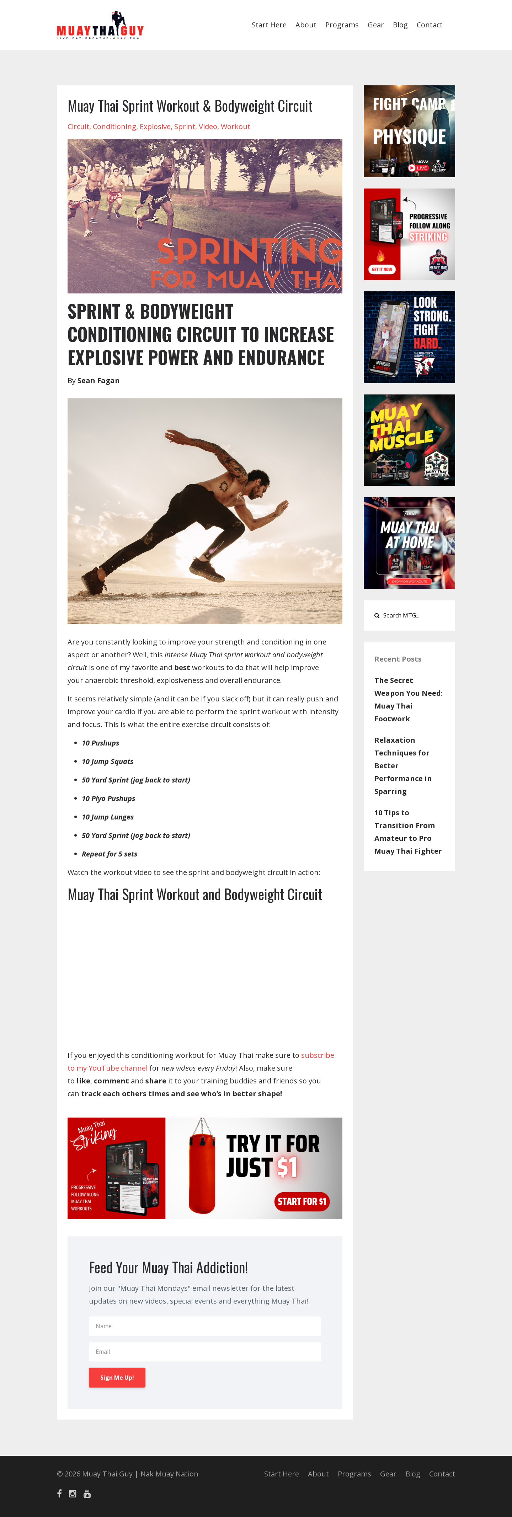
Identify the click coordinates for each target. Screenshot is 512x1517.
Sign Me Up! (117, 1377)
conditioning (114, 126)
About (305, 25)
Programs (342, 25)
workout (235, 126)
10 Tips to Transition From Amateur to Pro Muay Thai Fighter (408, 832)
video (208, 126)
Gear (376, 25)
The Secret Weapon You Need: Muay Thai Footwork (408, 699)
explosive (155, 126)
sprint (184, 126)
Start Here (269, 25)
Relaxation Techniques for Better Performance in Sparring (403, 765)
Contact (430, 25)
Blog (400, 25)
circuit (78, 126)
